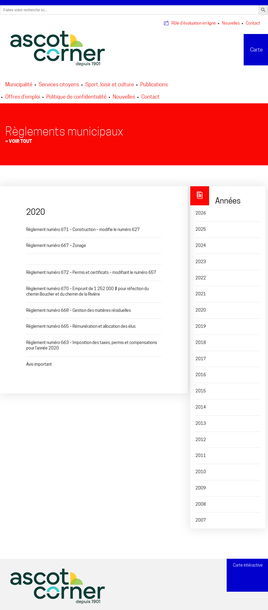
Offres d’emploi (22, 93)
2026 (201, 209)
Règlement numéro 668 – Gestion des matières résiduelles (78, 306)
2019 (201, 323)
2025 (201, 226)
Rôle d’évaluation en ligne (193, 20)
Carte (252, 46)
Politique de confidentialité (76, 93)
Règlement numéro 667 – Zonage (56, 242)
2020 (201, 306)
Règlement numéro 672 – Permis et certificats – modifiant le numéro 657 (91, 269)
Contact (253, 20)
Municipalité (18, 81)
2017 (201, 355)
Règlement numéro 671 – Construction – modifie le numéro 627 (83, 226)
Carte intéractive (247, 563)
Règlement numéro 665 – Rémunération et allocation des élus (81, 323)
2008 (201, 500)
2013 (201, 419)
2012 (201, 436)
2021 (201, 290)
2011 (201, 452)
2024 (201, 242)
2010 (201, 468)
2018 (201, 339)
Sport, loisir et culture (109, 81)
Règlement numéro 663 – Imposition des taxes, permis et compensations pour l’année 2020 (91, 342)
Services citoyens (59, 81)
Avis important (39, 360)
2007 (201, 517)
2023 (201, 258)
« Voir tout (18, 137)
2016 (201, 371)
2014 (201, 403)
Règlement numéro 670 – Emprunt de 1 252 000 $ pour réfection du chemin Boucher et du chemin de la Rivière (87, 288)
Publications (154, 81)
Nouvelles (231, 20)
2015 (201, 387)
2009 (201, 484)
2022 (201, 274)
